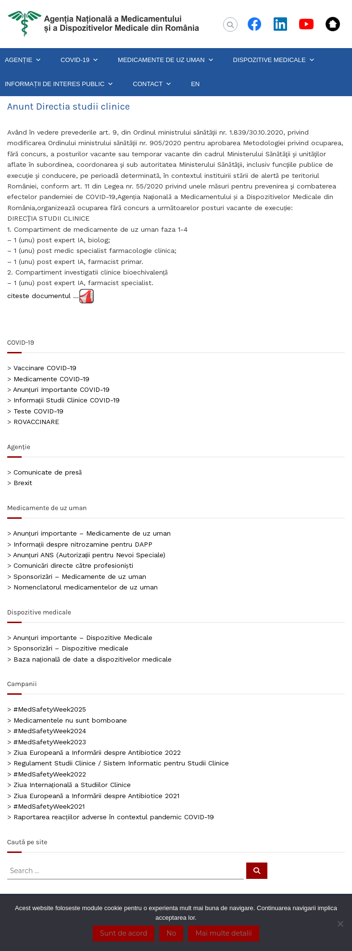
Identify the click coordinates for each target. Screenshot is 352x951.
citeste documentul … (43, 295)
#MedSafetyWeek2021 (49, 806)
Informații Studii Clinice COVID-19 (66, 400)
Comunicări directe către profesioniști (73, 565)
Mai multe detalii (223, 933)
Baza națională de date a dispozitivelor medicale (92, 659)
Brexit (22, 483)
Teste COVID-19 (38, 411)
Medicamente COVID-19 (51, 379)
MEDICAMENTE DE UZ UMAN (166, 60)
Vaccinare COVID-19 (44, 368)
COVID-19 (80, 60)
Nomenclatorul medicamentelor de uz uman (85, 587)
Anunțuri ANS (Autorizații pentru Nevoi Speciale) (89, 555)
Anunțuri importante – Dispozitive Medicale (82, 637)
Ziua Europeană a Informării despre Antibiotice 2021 (96, 796)
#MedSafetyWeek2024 (49, 731)
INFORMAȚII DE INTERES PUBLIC (59, 84)
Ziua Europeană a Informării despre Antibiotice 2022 (97, 752)
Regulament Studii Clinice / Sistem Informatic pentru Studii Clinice (121, 763)
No (171, 933)
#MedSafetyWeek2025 (49, 709)
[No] (340, 923)
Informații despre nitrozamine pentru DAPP (82, 544)
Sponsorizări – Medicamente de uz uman (79, 576)
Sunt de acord (123, 933)
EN (195, 84)
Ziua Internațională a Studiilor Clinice (72, 784)
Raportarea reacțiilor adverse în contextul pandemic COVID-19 (113, 817)
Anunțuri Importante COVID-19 (61, 389)
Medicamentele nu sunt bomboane (70, 720)
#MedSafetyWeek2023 (49, 742)
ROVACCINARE (36, 421)
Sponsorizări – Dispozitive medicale (70, 648)
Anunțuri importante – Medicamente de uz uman (92, 533)
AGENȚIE (23, 60)
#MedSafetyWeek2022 (49, 774)
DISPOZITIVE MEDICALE (274, 60)
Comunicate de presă (47, 472)
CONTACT (152, 84)
